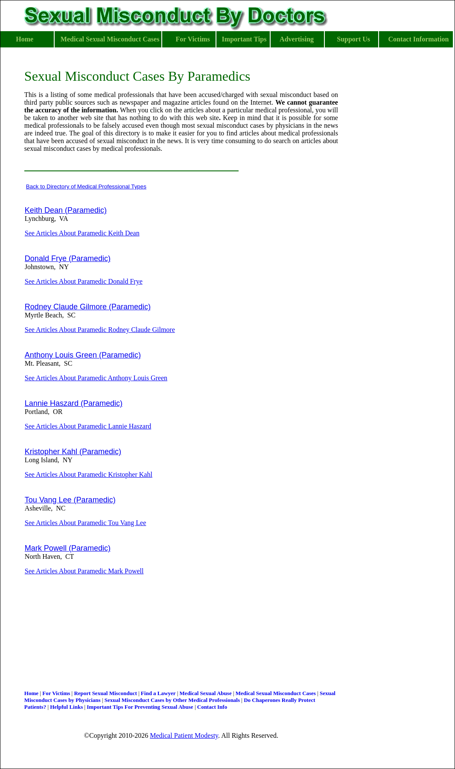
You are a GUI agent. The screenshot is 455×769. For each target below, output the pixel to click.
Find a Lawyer (158, 693)
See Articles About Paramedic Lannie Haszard (88, 426)
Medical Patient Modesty (184, 735)
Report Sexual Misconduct (105, 693)
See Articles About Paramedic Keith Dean (82, 233)
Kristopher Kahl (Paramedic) (73, 451)
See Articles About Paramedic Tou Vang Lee (85, 522)
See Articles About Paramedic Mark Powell (84, 571)
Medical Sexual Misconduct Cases (276, 693)
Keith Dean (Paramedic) (66, 210)
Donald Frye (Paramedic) (68, 258)
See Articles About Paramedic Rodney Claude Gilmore (100, 329)
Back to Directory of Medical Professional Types (86, 186)
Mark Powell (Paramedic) (68, 548)
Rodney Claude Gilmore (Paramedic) (88, 306)
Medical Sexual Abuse (206, 693)
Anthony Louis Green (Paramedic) (83, 355)
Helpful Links (66, 707)
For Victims (56, 693)
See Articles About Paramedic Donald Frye (84, 281)
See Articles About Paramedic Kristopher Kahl (88, 474)
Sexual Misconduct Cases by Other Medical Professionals (172, 700)
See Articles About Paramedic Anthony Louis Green (96, 378)
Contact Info (212, 707)
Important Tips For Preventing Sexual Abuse (140, 707)
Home (31, 693)
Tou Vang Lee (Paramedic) (70, 500)
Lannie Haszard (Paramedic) (73, 403)
